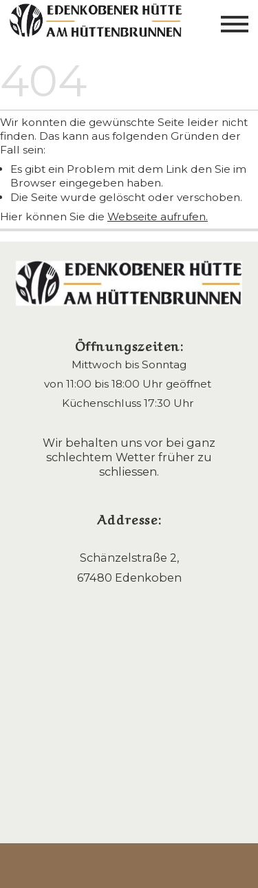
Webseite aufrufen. (157, 216)
